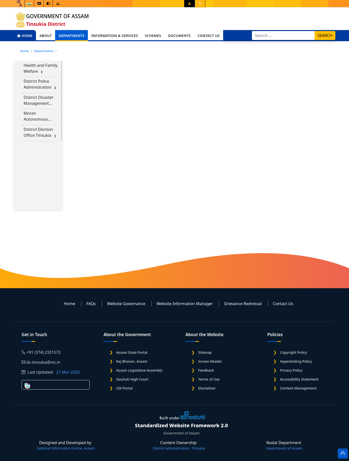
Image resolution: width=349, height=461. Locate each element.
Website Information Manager (185, 303)
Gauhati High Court (132, 379)
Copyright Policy (293, 352)
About (45, 35)
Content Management (298, 388)
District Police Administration (37, 84)
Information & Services (114, 35)
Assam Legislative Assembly (139, 370)
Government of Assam (57, 16)
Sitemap (205, 352)
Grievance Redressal (243, 303)
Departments (71, 35)
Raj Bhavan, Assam (131, 361)
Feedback (206, 370)
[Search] (283, 35)
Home (25, 35)
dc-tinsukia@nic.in (41, 362)
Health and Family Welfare (41, 68)
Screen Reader (210, 361)
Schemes (153, 35)
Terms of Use (209, 379)
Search (324, 35)
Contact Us (209, 35)
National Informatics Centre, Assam (66, 448)
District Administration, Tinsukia (179, 448)
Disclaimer (206, 388)
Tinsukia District (45, 24)
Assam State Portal (131, 352)
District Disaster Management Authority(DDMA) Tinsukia (40, 100)
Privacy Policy (291, 370)
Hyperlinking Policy (296, 361)
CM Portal (124, 388)
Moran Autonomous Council (36, 116)
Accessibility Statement (299, 379)
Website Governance (126, 303)
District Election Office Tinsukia (38, 132)
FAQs (91, 303)
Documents (179, 35)
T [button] (200, 3)
